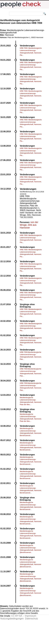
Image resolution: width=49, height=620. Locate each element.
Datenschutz (31, 618)
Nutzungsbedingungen (12, 618)
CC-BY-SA (16, 616)
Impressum (30, 616)
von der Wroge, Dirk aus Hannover (29, 225)
